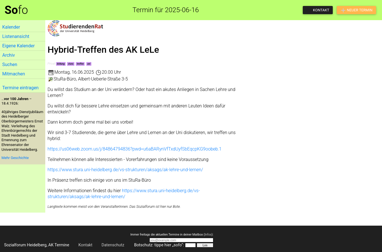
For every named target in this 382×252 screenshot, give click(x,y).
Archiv (8, 55)
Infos (208, 234)
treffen (80, 63)
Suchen (9, 64)
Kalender (11, 27)
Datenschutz (113, 245)
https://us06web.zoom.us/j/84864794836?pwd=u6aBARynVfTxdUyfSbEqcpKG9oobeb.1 (135, 149)
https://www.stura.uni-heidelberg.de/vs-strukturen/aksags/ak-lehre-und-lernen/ (125, 169)
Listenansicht (15, 36)
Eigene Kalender (18, 45)
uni (88, 63)
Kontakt (85, 245)
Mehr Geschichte (15, 158)
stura (71, 63)
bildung (61, 63)
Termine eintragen (20, 87)
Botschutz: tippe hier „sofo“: (159, 245)
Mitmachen (13, 74)
